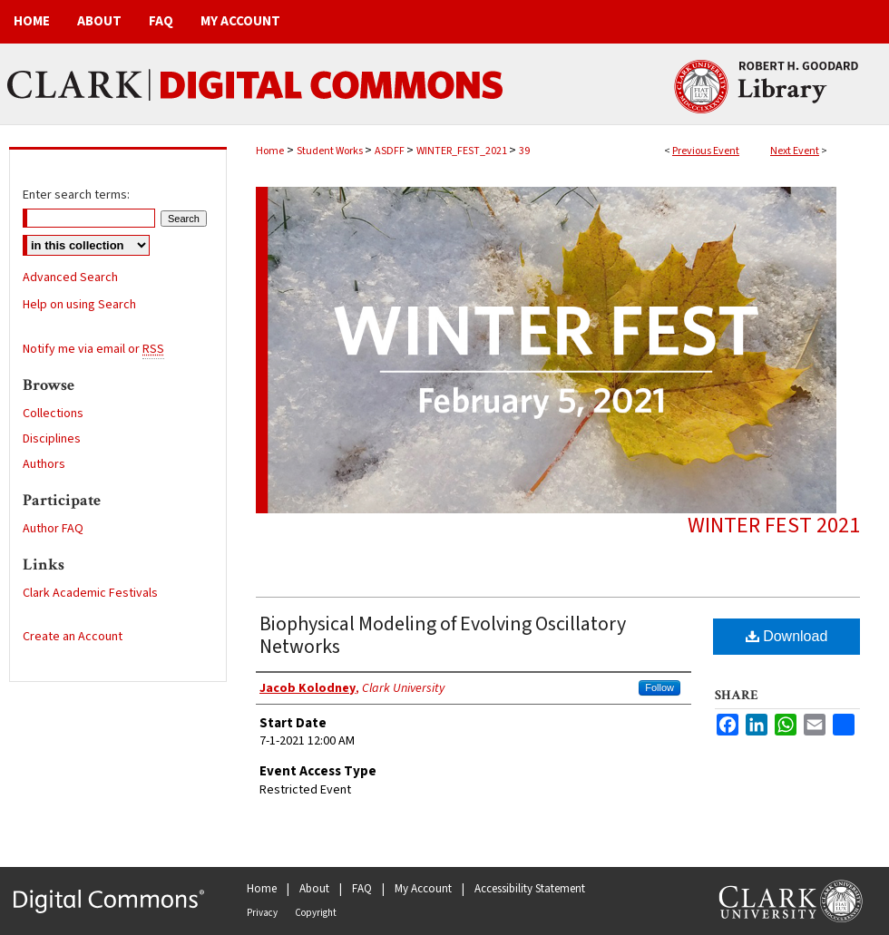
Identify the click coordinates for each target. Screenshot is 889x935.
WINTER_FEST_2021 (462, 151)
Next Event (794, 151)
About (314, 889)
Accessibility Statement (529, 889)
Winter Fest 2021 (774, 525)
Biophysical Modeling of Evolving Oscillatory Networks (442, 635)
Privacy (262, 913)
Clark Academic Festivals (90, 593)
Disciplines (52, 439)
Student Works (331, 151)
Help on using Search (79, 305)
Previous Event (705, 151)
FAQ (362, 889)
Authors (44, 464)
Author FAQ (53, 529)
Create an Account (72, 637)
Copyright (316, 913)
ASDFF (390, 151)
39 (524, 151)
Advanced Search (70, 277)
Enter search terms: (76, 195)
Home (270, 151)
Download (787, 636)
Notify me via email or (93, 349)
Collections (53, 413)
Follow (659, 687)
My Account (423, 889)
